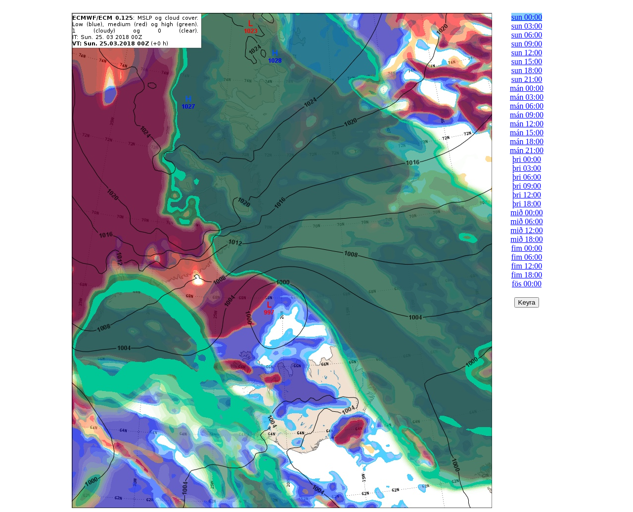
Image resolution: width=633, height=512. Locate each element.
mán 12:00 (526, 123)
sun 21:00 (527, 79)
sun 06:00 (527, 35)
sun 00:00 (527, 17)
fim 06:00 (527, 257)
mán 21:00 (526, 150)
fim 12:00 (527, 266)
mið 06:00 (526, 221)
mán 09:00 (526, 115)
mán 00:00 (526, 88)
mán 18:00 (526, 141)
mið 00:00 (526, 212)
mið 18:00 (526, 239)
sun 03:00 (527, 26)
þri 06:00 (526, 177)
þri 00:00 (526, 159)
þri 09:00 (526, 186)
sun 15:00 (527, 61)
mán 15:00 (526, 132)
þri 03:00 (526, 168)
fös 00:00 (527, 283)
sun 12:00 (527, 52)
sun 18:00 (527, 70)
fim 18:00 (527, 275)
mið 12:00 (526, 230)
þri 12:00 (526, 195)
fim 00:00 (527, 248)
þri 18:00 (526, 203)
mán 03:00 (526, 97)
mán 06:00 (526, 106)
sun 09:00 (527, 43)
